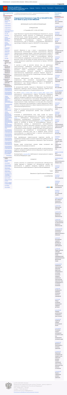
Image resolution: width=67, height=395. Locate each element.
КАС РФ (6, 33)
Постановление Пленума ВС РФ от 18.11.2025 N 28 (8, 131)
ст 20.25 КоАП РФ (58, 228)
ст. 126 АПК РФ (58, 342)
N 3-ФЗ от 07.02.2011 (59, 98)
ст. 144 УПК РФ (58, 310)
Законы (44, 8)
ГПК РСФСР (7, 163)
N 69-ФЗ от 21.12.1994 (59, 26)
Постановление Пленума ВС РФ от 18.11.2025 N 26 (8, 135)
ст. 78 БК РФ (57, 248)
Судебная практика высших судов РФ (23, 13)
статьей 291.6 (26, 154)
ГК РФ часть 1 (8, 23)
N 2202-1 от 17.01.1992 (59, 152)
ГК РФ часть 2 (8, 25)
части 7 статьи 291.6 (39, 92)
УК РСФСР (7, 185)
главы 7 (16, 117)
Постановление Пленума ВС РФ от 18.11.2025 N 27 (8, 139)
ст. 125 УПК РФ (58, 319)
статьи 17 (42, 120)
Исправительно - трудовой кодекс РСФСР (8, 175)
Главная (32, 8)
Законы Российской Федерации (7, 66)
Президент (50, 8)
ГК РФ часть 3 (8, 27)
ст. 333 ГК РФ (57, 205)
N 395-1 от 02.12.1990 (59, 198)
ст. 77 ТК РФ (57, 299)
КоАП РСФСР (7, 177)
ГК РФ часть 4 (8, 28)
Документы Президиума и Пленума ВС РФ (8, 85)
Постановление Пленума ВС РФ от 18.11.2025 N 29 (8, 143)
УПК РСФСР (7, 187)
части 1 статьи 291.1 (26, 92)
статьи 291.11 (49, 92)
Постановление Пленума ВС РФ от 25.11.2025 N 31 (8, 93)
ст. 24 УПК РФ (58, 328)
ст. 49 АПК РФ (58, 351)
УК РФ (6, 56)
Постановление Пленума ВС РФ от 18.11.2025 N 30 (8, 147)
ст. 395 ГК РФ (57, 219)
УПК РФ (6, 58)
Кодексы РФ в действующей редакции (8, 18)
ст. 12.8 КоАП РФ (58, 264)
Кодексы (37, 8)
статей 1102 (45, 119)
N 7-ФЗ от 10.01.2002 (59, 90)
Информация (6, 1)
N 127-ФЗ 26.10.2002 (59, 158)
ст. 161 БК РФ (57, 288)
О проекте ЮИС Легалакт (17, 1)
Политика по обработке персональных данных (26, 392)
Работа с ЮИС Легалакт (31, 1)
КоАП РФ (7, 35)
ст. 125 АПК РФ (58, 371)
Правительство (59, 8)
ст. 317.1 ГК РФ (57, 211)
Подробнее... (9, 155)
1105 (52, 119)
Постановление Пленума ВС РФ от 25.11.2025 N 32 (8, 89)
